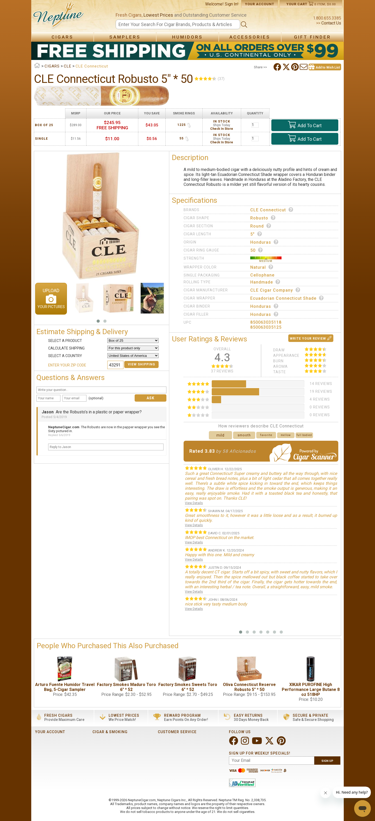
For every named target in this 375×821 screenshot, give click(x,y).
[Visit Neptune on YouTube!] (257, 743)
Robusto (263, 217)
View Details (194, 503)
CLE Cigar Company (275, 290)
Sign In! (232, 4)
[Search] (178, 24)
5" (256, 234)
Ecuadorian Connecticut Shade (287, 298)
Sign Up (327, 761)
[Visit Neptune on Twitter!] (270, 743)
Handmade (265, 282)
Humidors (187, 37)
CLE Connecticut (271, 209)
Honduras (264, 242)
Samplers (125, 37)
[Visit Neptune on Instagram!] (245, 743)
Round (260, 226)
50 (256, 250)
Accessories (249, 37)
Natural (261, 267)
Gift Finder (312, 37)
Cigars (62, 37)
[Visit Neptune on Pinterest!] (282, 743)
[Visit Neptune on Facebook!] (234, 743)
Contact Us (330, 23)
